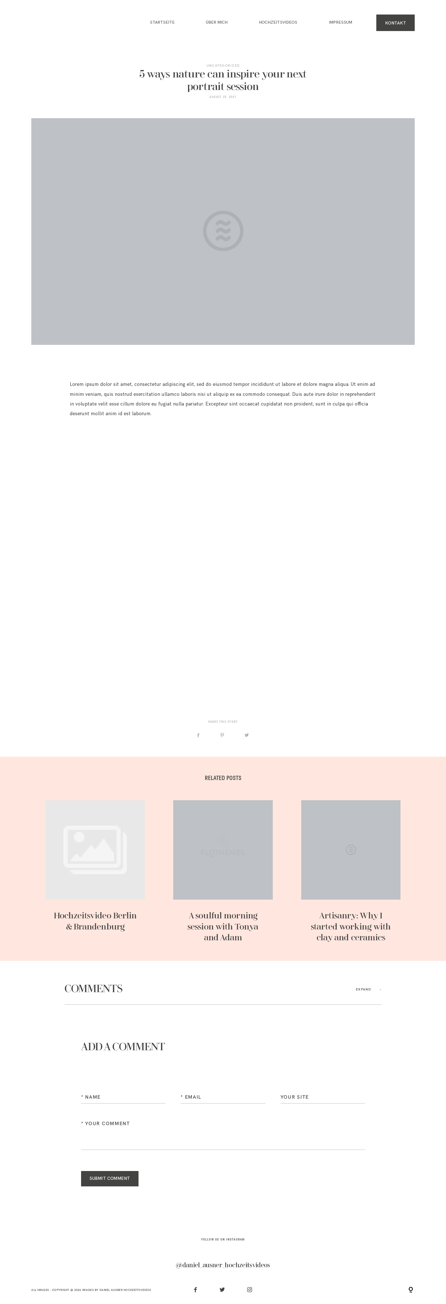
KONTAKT (395, 23)
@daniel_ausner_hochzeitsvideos (223, 1265)
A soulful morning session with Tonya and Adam (222, 871)
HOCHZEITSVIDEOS (278, 22)
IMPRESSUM (340, 22)
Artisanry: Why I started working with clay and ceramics (350, 871)
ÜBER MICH (217, 22)
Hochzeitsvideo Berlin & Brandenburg (95, 871)
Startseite (162, 22)
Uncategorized (223, 65)
